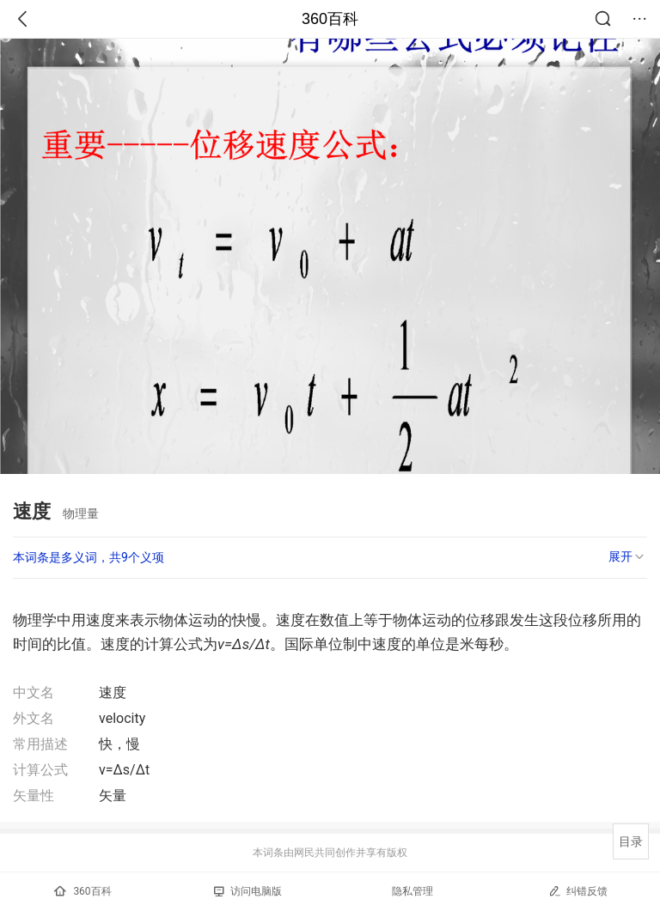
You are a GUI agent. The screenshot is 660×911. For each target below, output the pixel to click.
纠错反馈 (578, 890)
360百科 (330, 18)
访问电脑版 (248, 891)
